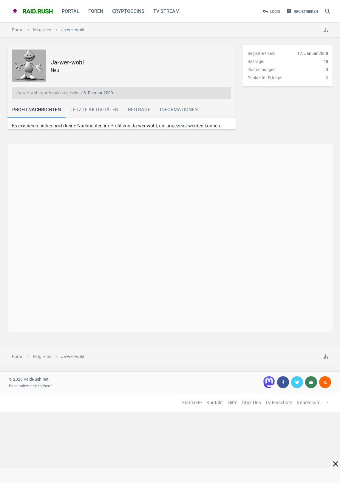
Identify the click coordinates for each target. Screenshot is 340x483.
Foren (95, 11)
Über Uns (251, 402)
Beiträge (139, 109)
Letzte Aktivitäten (94, 109)
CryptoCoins (128, 11)
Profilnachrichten (36, 109)
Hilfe (232, 402)
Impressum (309, 402)
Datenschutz (279, 402)
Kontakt (214, 402)
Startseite (192, 402)
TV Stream (166, 11)
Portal (70, 11)
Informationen (179, 109)
